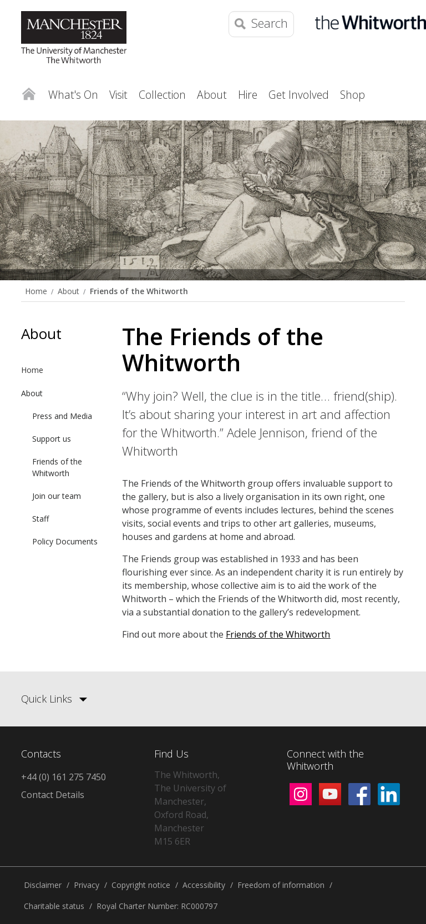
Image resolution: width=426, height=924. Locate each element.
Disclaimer (43, 885)
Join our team (56, 496)
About (212, 94)
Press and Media (62, 416)
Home (28, 92)
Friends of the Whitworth (139, 291)
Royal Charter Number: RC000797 (157, 906)
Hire (247, 94)
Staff (40, 518)
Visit (118, 94)
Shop (352, 94)
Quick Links (46, 698)
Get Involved (298, 94)
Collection (162, 94)
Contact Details (52, 795)
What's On (73, 94)
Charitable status (54, 906)
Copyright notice (140, 885)
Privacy (86, 885)
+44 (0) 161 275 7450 (63, 777)
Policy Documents (65, 541)
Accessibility (203, 885)
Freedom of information (280, 885)
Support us (51, 438)
